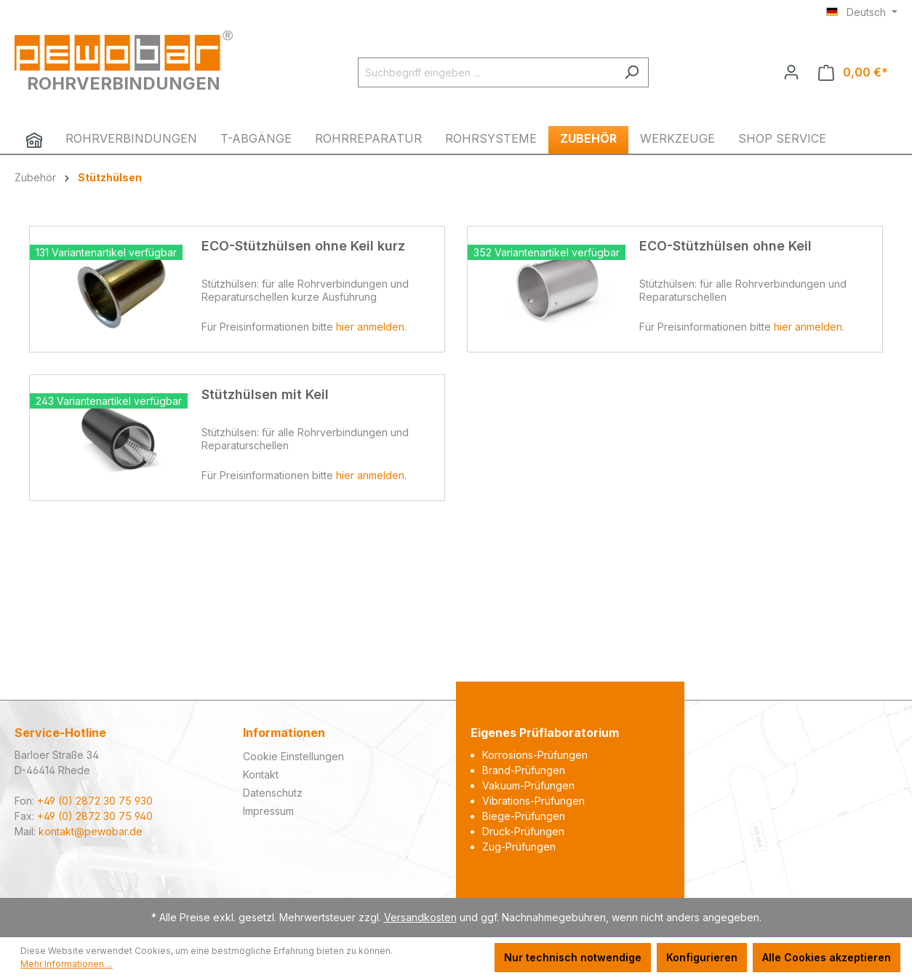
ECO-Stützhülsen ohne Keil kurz (303, 245)
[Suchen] (632, 72)
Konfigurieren (701, 957)
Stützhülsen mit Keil (265, 394)
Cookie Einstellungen (293, 756)
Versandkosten (420, 917)
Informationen (284, 732)
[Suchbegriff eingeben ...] (486, 72)
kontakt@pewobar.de (91, 831)
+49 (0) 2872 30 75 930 (95, 800)
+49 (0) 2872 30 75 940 (95, 816)
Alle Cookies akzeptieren (826, 957)
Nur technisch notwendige (572, 957)
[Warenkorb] (853, 72)
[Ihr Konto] (791, 72)
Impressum (268, 811)
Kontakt (261, 774)
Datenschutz (273, 792)
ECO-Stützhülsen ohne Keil (725, 245)
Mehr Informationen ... (66, 963)
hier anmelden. (371, 326)
